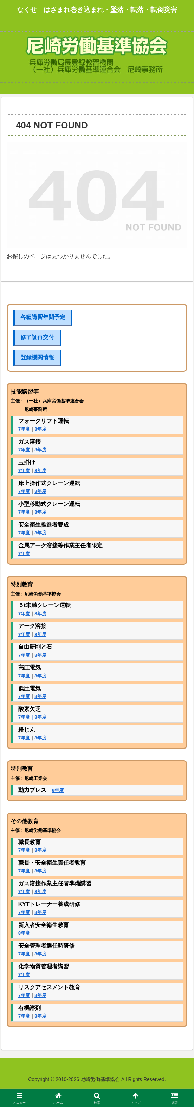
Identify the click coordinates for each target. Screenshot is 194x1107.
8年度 (40, 429)
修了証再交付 (37, 337)
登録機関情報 (37, 357)
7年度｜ (26, 717)
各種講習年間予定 (42, 317)
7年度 (24, 429)
